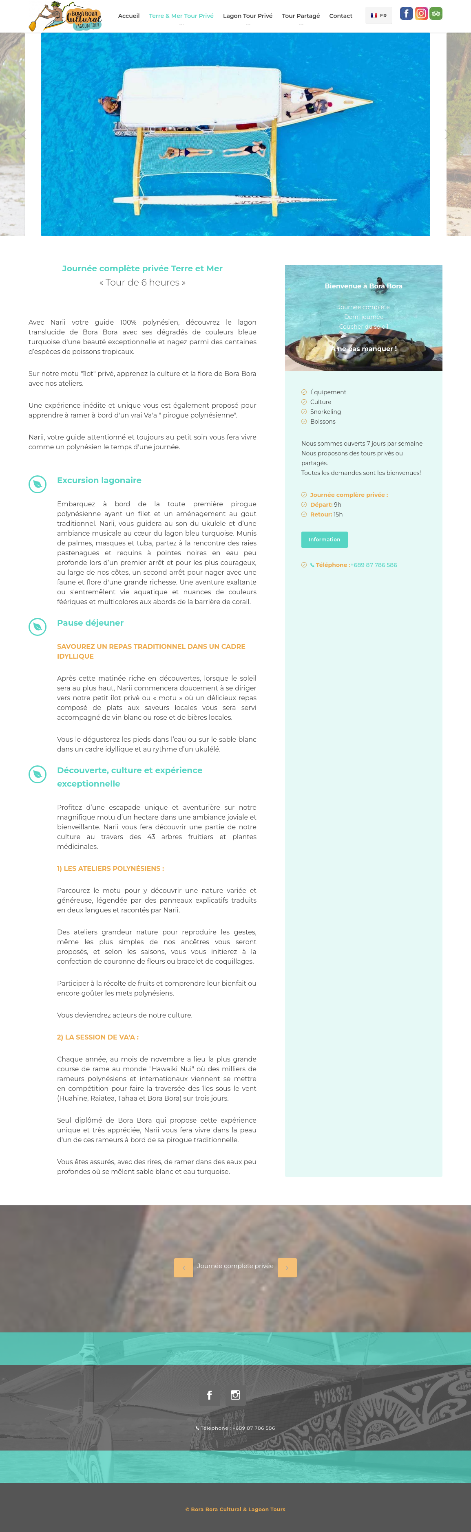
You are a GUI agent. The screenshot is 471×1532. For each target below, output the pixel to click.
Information (328, 540)
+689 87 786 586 (353, 565)
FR (383, 15)
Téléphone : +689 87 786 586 (235, 1428)
